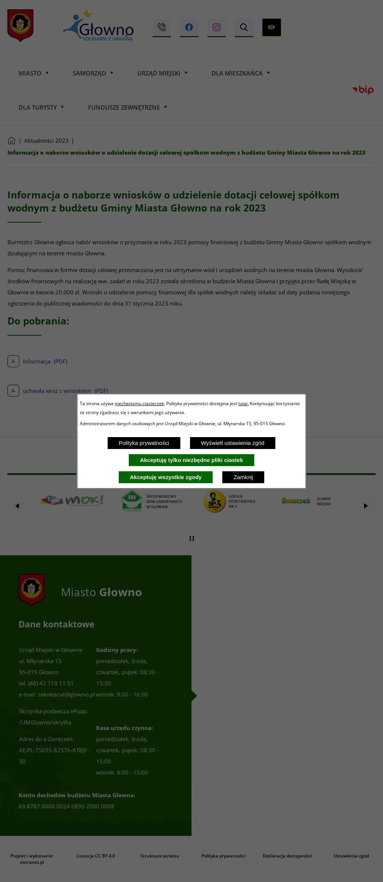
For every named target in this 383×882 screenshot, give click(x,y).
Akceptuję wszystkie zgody (166, 477)
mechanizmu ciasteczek (139, 403)
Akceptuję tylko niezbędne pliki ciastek (191, 460)
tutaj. (243, 403)
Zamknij (243, 477)
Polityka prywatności (144, 443)
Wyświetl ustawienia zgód (233, 443)
